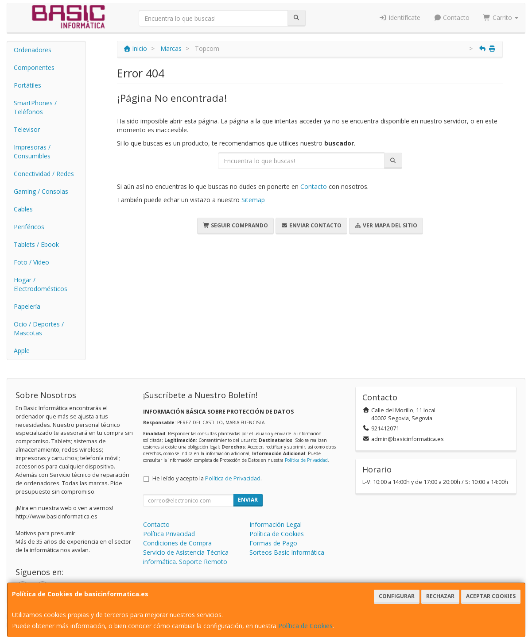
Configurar (397, 596)
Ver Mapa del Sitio (386, 225)
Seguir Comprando (235, 225)
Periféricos (29, 227)
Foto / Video (31, 262)
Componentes (34, 67)
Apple (22, 350)
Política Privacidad (169, 534)
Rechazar (440, 596)
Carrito (500, 17)
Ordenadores (32, 50)
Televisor (27, 129)
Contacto (452, 17)
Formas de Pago (273, 543)
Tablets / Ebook (36, 244)
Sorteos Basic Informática (286, 552)
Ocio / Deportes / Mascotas (39, 328)
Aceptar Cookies (491, 596)
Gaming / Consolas (41, 191)
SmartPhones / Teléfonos (35, 107)
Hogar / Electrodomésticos (40, 284)
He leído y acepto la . (207, 478)
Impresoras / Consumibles (32, 151)
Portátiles (27, 85)
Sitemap (253, 200)
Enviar (248, 499)
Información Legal (275, 524)
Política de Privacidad (306, 460)
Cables (23, 209)
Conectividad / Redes (44, 173)
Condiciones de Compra (177, 543)
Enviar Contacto (311, 225)
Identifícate (399, 17)
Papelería (27, 306)
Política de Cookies (305, 626)
